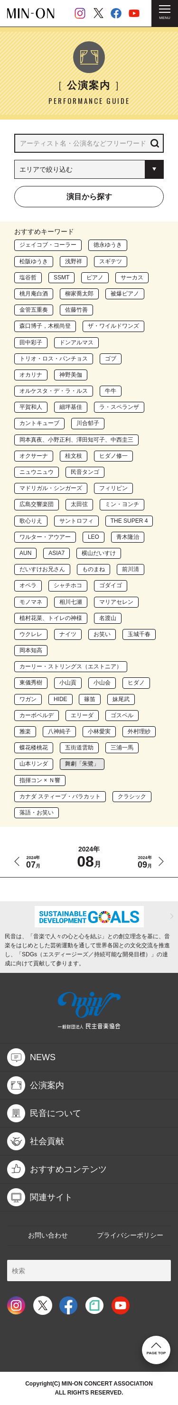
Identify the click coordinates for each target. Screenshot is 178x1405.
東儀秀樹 (30, 682)
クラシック (132, 796)
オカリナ (30, 374)
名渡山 (107, 618)
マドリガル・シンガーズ (50, 488)
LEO (93, 537)
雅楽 (25, 731)
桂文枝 (73, 456)
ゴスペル (122, 715)
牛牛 (110, 391)
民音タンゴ (85, 472)
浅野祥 (73, 261)
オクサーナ (33, 456)
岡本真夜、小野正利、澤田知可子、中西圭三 (76, 439)
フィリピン (113, 488)
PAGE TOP (156, 1348)
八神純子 (59, 731)
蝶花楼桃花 (33, 747)
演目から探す (89, 197)
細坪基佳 (70, 407)
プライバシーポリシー (130, 1235)
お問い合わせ (48, 1235)
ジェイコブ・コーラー (47, 244)
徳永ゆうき (108, 244)
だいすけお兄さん (42, 569)
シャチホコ (68, 585)
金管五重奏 (33, 309)
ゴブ (110, 358)
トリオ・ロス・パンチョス (53, 358)
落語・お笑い (36, 812)
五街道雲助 (79, 747)
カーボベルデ (36, 715)
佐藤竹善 (76, 309)
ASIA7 (56, 553)
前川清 (130, 569)
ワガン (28, 699)
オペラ (28, 585)
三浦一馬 (122, 747)
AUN (25, 553)
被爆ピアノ (125, 293)
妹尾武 (121, 699)
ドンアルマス (76, 342)
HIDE (60, 699)
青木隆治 (127, 537)
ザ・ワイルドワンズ (113, 326)
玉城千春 (139, 634)
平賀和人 (30, 407)
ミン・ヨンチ (122, 504)
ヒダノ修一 (113, 456)
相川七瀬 (70, 602)
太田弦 (79, 504)
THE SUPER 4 (129, 521)
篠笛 (89, 699)
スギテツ (110, 261)
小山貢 (67, 682)
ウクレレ (30, 634)
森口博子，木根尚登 (45, 326)
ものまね (93, 569)
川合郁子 (87, 423)
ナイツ (67, 634)
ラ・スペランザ (119, 407)
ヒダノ (136, 682)
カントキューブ (39, 423)
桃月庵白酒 (33, 293)
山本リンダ (33, 763)
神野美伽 (70, 374)
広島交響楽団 (36, 504)
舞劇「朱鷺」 (82, 763)
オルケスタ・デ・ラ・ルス (53, 391)
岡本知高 (30, 650)
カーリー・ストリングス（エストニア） (70, 666)
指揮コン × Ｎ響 (39, 780)
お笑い (102, 634)
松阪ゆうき (33, 261)
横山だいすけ (99, 553)
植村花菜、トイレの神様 (50, 618)
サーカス (132, 277)
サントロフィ (76, 521)
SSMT (61, 277)
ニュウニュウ (36, 472)
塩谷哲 (28, 277)
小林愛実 (99, 731)
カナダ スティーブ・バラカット (60, 796)
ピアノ (94, 277)
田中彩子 (30, 342)
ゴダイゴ (110, 585)
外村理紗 (139, 731)
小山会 (102, 682)
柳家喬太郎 (79, 293)
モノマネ (30, 602)
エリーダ (82, 715)
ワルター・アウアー (45, 537)
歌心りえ (30, 521)
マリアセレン (116, 602)
